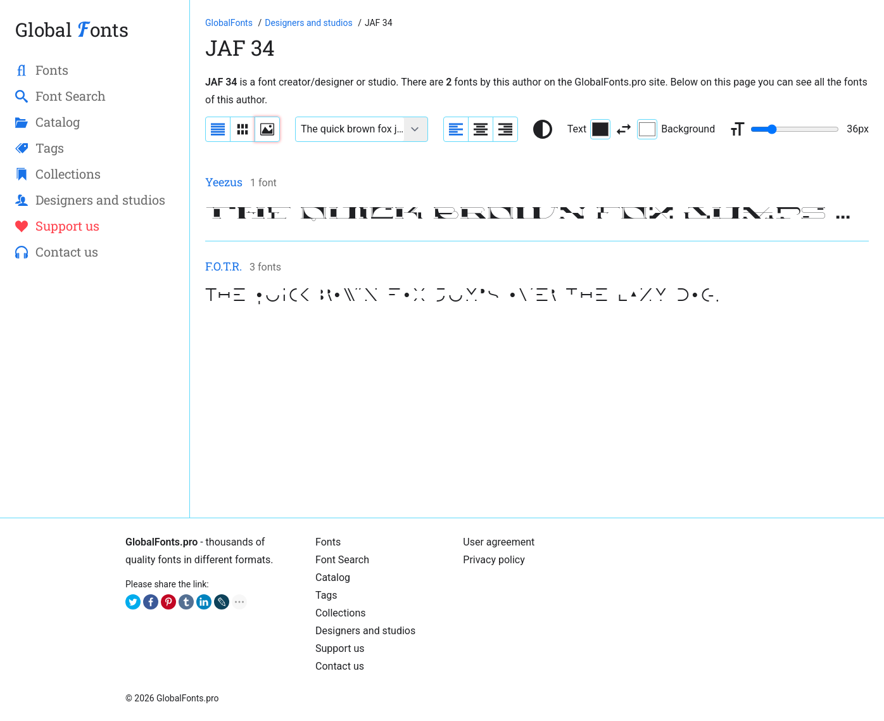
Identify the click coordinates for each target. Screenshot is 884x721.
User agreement (498, 542)
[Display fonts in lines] (242, 129)
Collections (340, 613)
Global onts (72, 29)
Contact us (339, 666)
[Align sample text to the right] (505, 129)
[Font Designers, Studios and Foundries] (310, 23)
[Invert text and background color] (623, 129)
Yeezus (224, 181)
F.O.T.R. (223, 266)
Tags (326, 595)
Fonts (328, 542)
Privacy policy (494, 560)
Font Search (342, 560)
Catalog (332, 577)
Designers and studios (365, 631)
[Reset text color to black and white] (542, 129)
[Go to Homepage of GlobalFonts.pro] (230, 23)
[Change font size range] (794, 129)
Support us (340, 648)
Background (676, 129)
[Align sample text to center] (480, 129)
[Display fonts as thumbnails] (267, 129)
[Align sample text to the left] (456, 129)
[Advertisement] (537, 413)
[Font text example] (350, 129)
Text (588, 129)
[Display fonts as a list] (217, 129)
